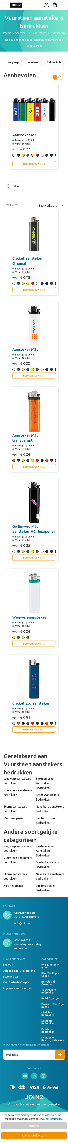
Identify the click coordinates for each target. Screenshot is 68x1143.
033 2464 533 (22, 940)
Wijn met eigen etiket (50, 966)
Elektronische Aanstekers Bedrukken (44, 783)
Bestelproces (10, 976)
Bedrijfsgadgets (51, 998)
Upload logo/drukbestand (19, 970)
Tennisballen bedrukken (48, 991)
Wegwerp (13, 62)
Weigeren (34, 1125)
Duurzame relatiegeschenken (52, 1039)
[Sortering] (50, 205)
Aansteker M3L (25, 349)
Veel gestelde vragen (16, 982)
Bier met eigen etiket (50, 974)
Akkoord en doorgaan (34, 1135)
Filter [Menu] (12, 186)
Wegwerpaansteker (29, 617)
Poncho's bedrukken (47, 1030)
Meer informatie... (53, 1118)
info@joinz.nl (22, 923)
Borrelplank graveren (48, 983)
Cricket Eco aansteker (31, 703)
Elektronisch (54, 62)
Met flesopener (13, 818)
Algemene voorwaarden (17, 988)
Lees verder (35, 45)
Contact (8, 965)
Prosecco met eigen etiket (53, 1005)
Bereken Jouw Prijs (34, 163)
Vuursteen (33, 62)
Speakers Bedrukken (47, 1022)
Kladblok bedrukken (47, 1014)
